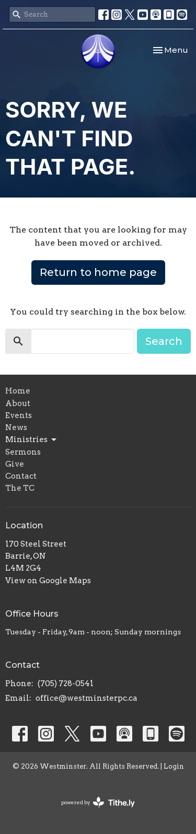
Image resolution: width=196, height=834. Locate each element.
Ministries (31, 440)
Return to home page (98, 272)
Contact (21, 476)
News (16, 427)
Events (18, 415)
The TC (19, 488)
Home (17, 391)
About (17, 403)
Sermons (23, 452)
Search (163, 341)
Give (14, 464)
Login (174, 766)
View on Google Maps (48, 580)
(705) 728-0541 (66, 683)
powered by (98, 802)
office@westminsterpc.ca (86, 698)
